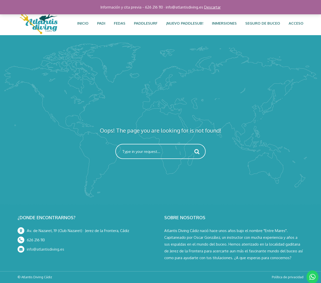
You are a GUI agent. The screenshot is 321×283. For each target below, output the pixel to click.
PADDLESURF (145, 23)
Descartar (212, 7)
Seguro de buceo (262, 23)
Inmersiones (224, 23)
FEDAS (119, 23)
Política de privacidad (287, 277)
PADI (101, 23)
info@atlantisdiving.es (45, 249)
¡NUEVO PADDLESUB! (184, 23)
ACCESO (296, 23)
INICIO (83, 23)
